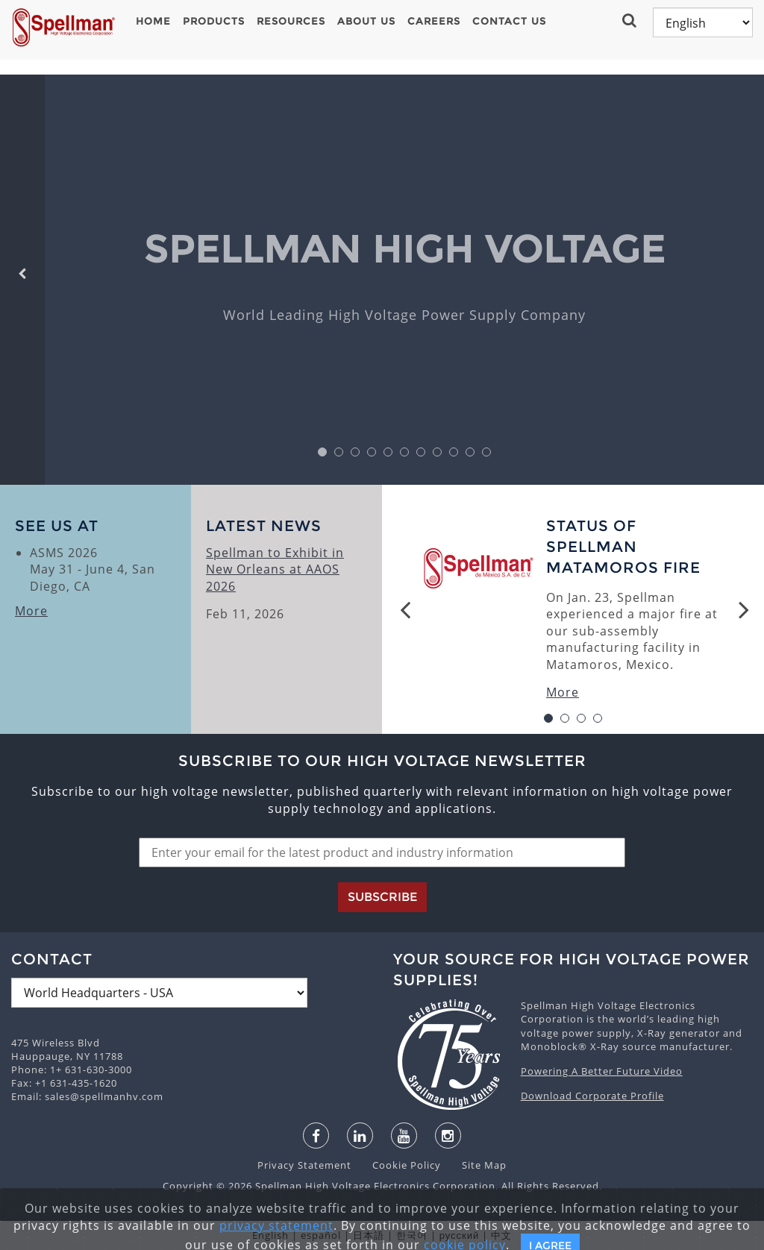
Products (214, 21)
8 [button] (437, 452)
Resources (291, 21)
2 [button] (339, 452)
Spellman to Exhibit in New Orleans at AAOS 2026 (275, 569)
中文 (501, 1235)
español (321, 1235)
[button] (631, 20)
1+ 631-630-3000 (91, 1069)
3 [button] (355, 452)
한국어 (412, 1235)
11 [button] (487, 452)
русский (459, 1235)
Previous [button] (405, 609)
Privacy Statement (305, 1165)
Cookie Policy (399, 1165)
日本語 (368, 1235)
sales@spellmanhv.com (104, 1096)
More (31, 611)
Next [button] (744, 609)
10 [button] (470, 452)
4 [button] (372, 452)
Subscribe (382, 897)
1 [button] (322, 452)
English (270, 1235)
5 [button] (388, 452)
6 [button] (404, 452)
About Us (366, 21)
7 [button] (421, 452)
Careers (433, 21)
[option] (404, 280)
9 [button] (454, 452)
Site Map (475, 1165)
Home (153, 21)
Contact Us (509, 21)
